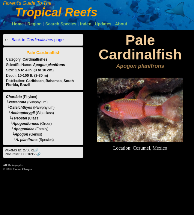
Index (85, 24)
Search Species (60, 24)
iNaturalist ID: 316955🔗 (23, 154)
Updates (103, 24)
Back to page (37, 39)
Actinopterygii (22, 113)
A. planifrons (26, 140)
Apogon (21, 134)
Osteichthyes (21, 107)
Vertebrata (17, 102)
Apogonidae (23, 129)
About (121, 24)
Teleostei (19, 118)
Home (18, 24)
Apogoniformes (26, 124)
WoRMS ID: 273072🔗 (21, 150)
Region (34, 24)
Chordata (14, 97)
